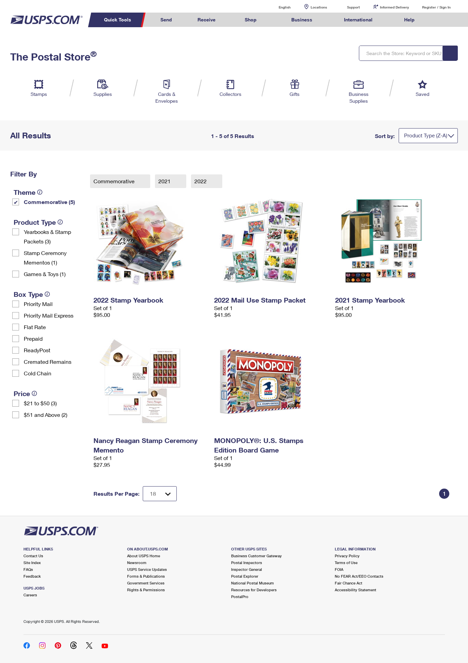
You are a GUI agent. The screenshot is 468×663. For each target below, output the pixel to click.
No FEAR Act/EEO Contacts (359, 576)
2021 (165, 181)
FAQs (28, 569)
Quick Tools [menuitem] (117, 19)
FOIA (339, 569)
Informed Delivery (394, 7)
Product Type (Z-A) (425, 135)
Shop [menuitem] (251, 19)
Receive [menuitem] (206, 19)
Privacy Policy (347, 556)
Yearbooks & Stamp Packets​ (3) (47, 236)
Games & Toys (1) (45, 274)
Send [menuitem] (166, 19)
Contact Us (33, 556)
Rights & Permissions (146, 590)
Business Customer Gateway (256, 556)
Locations (319, 7)
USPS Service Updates (147, 569)
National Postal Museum (252, 583)
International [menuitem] (358, 19)
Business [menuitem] (301, 19)
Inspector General (246, 569)
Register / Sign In (436, 7)
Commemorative (114, 181)
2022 (201, 181)
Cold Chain (37, 373)
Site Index (32, 562)
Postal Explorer (244, 576)
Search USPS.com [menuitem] (440, 20)
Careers (30, 595)
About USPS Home (143, 556)
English (278, 7)
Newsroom (136, 562)
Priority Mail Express (48, 315)
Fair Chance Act (348, 583)
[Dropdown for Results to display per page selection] (160, 493)
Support (353, 7)
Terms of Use (346, 562)
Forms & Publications (146, 576)
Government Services (145, 583)
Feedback (32, 576)
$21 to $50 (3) (40, 403)
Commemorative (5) (49, 202)
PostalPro (239, 596)
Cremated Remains (47, 361)
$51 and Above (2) (45, 414)
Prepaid (33, 338)
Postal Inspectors (246, 562)
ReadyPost (37, 350)
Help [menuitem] (409, 19)
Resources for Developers (254, 590)
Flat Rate (35, 327)
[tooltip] (39, 192)
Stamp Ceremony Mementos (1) (45, 258)
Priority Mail (38, 304)
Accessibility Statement (355, 590)
